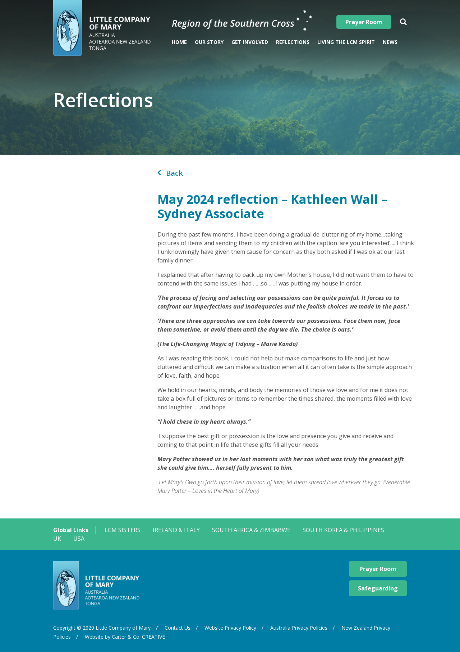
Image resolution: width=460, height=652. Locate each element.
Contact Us (177, 627)
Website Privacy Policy (230, 627)
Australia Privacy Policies (298, 627)
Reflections (292, 42)
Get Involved (249, 42)
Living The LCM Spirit (346, 42)
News (390, 42)
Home (179, 42)
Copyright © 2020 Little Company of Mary (102, 627)
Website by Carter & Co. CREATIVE (125, 636)
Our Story (209, 42)
